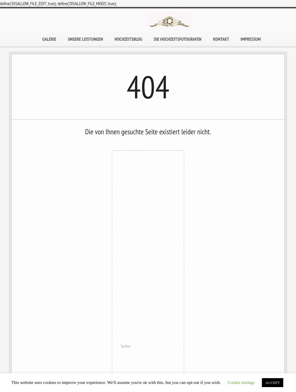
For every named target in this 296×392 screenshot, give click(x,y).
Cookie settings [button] (241, 382)
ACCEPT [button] (272, 382)
